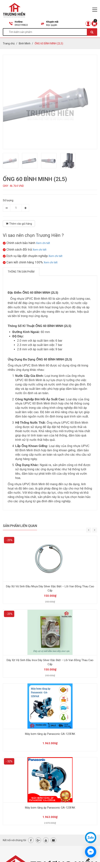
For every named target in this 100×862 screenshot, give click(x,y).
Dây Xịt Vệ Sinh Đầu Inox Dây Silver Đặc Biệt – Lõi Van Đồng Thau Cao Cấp (50, 662)
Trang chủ (9, 43)
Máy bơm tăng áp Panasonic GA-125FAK (50, 734)
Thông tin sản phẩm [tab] (21, 271)
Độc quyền (51, 25)
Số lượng (8, 200)
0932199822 (21, 25)
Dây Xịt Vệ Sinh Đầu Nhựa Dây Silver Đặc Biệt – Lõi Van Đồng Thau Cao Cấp (50, 588)
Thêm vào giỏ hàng (19, 223)
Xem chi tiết (43, 243)
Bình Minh (24, 43)
